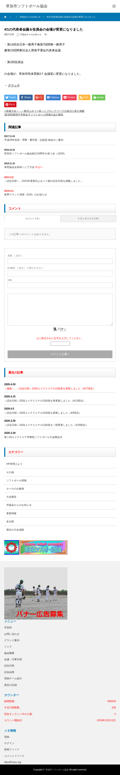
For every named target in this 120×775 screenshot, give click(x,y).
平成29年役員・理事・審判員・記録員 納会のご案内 (33, 139)
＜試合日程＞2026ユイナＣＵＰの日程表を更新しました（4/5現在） (42, 412)
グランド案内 (11, 640)
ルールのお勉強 (15, 488)
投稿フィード (11, 749)
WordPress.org (12, 762)
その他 (10, 472)
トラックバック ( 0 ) (88, 218)
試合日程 (9, 665)
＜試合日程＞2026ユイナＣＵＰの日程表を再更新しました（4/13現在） (44, 400)
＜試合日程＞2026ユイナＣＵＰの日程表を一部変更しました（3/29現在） (46, 425)
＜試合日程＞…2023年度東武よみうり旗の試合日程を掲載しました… (43, 181)
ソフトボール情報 (16, 480)
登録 (6, 736)
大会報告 (11, 496)
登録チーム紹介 (13, 678)
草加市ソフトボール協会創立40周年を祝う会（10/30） (35, 153)
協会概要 (9, 653)
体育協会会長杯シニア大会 (24, 167)
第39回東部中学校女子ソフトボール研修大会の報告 (34, 114)
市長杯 (8, 627)
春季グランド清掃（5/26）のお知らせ (25, 194)
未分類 (10, 521)
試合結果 (9, 672)
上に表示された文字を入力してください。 (60, 338)
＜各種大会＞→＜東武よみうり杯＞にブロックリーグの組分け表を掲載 (44, 111)
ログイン (9, 743)
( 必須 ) (15, 255)
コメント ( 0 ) (32, 218)
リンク (8, 646)
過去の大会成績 (15, 529)
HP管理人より (14, 463)
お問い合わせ (11, 634)
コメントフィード (14, 755)
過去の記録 (10, 684)
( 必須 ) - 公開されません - (26, 268)
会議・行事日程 (13, 659)
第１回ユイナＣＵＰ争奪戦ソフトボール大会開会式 (33, 437)
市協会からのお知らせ (30, 34)
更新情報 (11, 513)
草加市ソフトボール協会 (57, 770)
